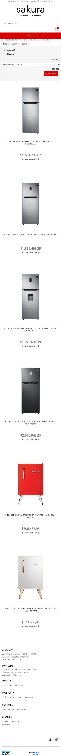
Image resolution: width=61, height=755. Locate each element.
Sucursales (18, 685)
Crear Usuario (16, 721)
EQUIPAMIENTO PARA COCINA (16, 40)
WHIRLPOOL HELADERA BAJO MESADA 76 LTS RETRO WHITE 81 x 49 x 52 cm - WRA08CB (30, 609)
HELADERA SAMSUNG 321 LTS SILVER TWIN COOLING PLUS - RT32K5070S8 (30, 142)
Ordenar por (55, 60)
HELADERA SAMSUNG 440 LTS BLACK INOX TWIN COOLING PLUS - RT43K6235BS (30, 423)
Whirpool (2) (9, 54)
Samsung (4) (9, 50)
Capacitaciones (21, 709)
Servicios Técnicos (9, 697)
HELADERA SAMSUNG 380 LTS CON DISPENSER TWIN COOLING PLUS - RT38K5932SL (30, 329)
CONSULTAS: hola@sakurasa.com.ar (22, 1)
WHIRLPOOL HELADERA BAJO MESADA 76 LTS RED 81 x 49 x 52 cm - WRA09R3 (31, 516)
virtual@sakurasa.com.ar (11, 654)
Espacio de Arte (8, 709)
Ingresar (5, 721)
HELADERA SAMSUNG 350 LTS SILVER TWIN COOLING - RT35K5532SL (30, 235)
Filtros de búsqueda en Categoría (14, 44)
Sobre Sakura (7, 685)
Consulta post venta (25, 697)
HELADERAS (46, 40)
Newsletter (6, 725)
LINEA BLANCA (34, 40)
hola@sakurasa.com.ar (11, 670)
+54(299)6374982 (45, 1)
